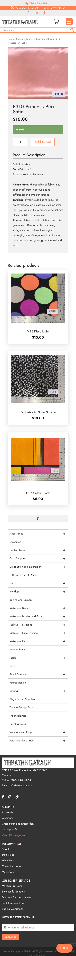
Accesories (8, 812)
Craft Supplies (39, 558)
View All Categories (13, 835)
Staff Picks (8, 855)
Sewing (20, 39)
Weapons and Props (39, 732)
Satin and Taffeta (44, 39)
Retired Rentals (18, 683)
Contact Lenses (39, 550)
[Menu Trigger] (69, 21)
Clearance (15, 542)
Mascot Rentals (18, 649)
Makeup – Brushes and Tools (39, 616)
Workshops (8, 860)
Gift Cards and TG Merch (24, 575)
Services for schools (13, 891)
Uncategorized (18, 724)
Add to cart (42, 142)
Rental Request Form (13, 903)
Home (11, 39)
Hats (39, 583)
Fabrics (30, 39)
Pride (12, 666)
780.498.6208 (36, 3)
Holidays (39, 592)
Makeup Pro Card (12, 886)
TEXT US (64, 948)
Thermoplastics (18, 716)
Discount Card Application (17, 897)
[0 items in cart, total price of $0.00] (38, 518)
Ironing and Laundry (21, 600)
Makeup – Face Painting (39, 633)
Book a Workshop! (12, 909)
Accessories (39, 534)
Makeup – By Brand (39, 625)
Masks (39, 658)
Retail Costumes (39, 674)
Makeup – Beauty (39, 608)
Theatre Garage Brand (22, 707)
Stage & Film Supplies (22, 699)
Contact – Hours (11, 866)
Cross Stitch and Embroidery (39, 567)
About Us (7, 849)
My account (8, 872)
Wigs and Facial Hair (39, 741)
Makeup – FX (39, 641)
